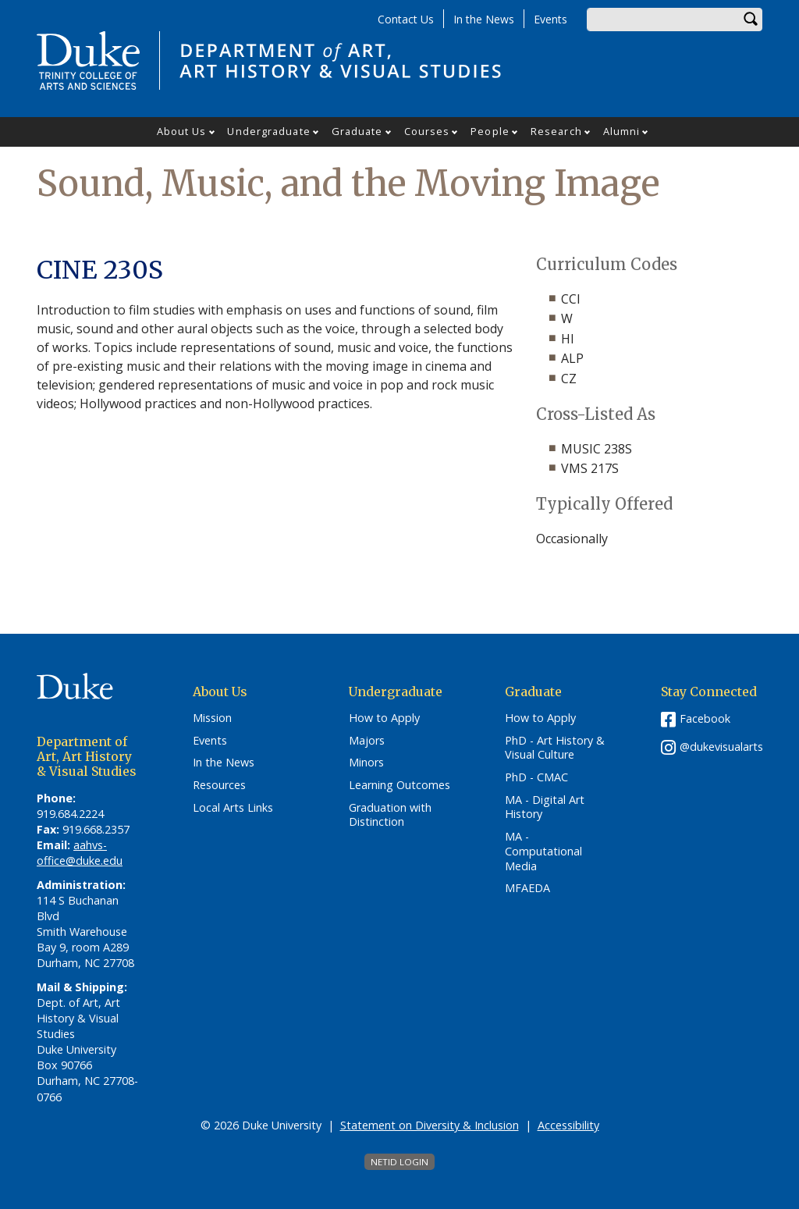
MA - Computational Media (543, 851)
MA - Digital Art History (544, 807)
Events (550, 19)
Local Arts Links (233, 808)
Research (556, 131)
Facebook (705, 718)
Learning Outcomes (399, 785)
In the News (483, 19)
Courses (427, 131)
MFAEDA (527, 888)
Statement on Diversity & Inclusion (429, 1125)
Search (750, 19)
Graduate (357, 131)
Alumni (622, 131)
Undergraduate (268, 131)
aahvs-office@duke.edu (80, 852)
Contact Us (406, 19)
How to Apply (384, 718)
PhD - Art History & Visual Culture (555, 748)
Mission (212, 718)
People (490, 131)
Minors (366, 763)
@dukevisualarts (721, 746)
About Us (182, 131)
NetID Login (399, 1162)
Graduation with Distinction (390, 815)
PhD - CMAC (536, 777)
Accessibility (568, 1125)
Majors (367, 741)
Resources (219, 785)
